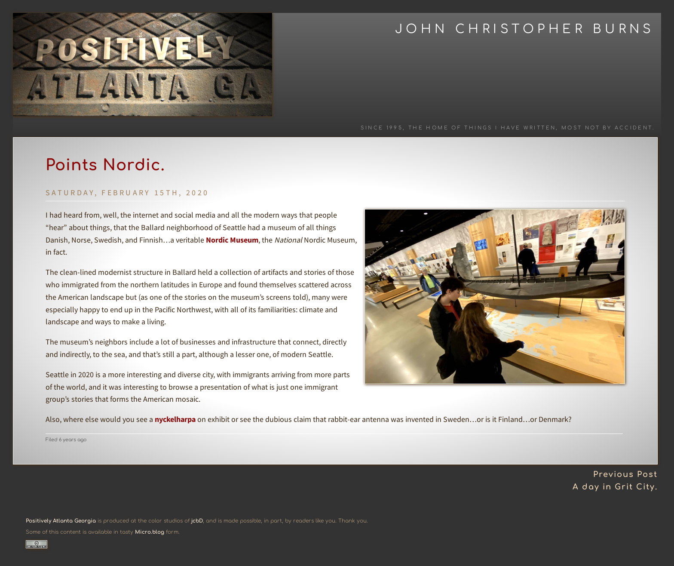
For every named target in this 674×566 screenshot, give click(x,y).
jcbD (197, 521)
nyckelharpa (175, 419)
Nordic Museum (232, 240)
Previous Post (625, 474)
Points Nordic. (105, 165)
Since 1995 (382, 128)
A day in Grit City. (615, 487)
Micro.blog (149, 532)
